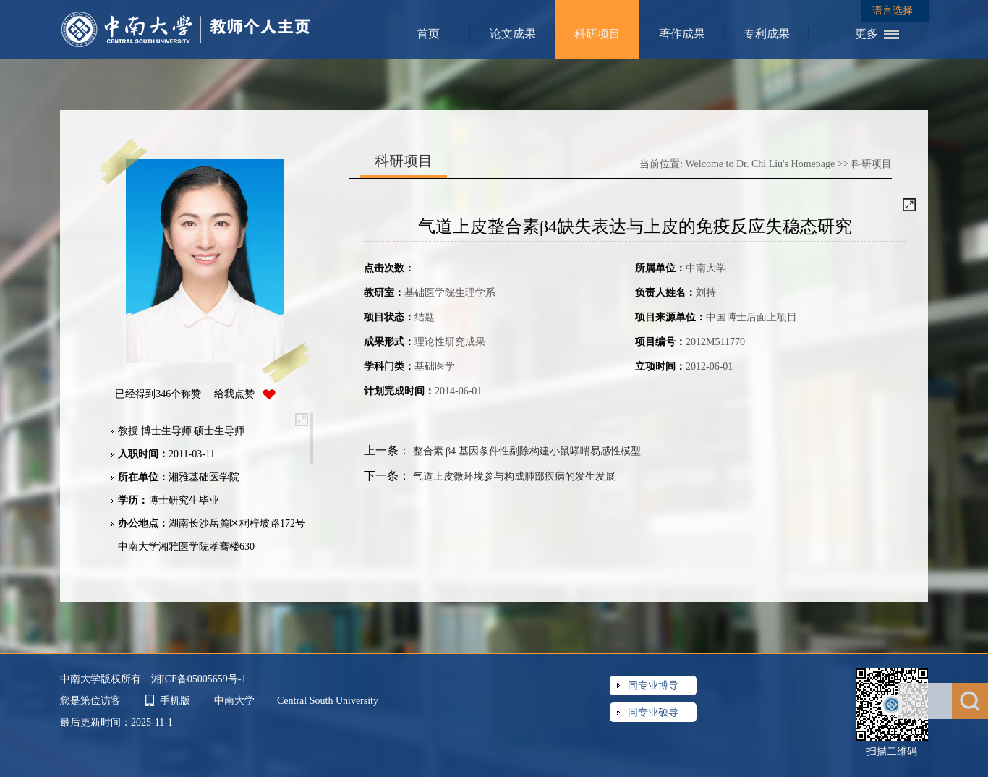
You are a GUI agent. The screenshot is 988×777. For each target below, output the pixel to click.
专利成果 (767, 33)
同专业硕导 (653, 712)
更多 (866, 33)
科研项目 (597, 33)
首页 (428, 33)
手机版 (175, 700)
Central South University (327, 700)
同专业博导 (653, 685)
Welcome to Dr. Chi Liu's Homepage (760, 163)
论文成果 (513, 33)
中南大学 (235, 700)
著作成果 (682, 33)
